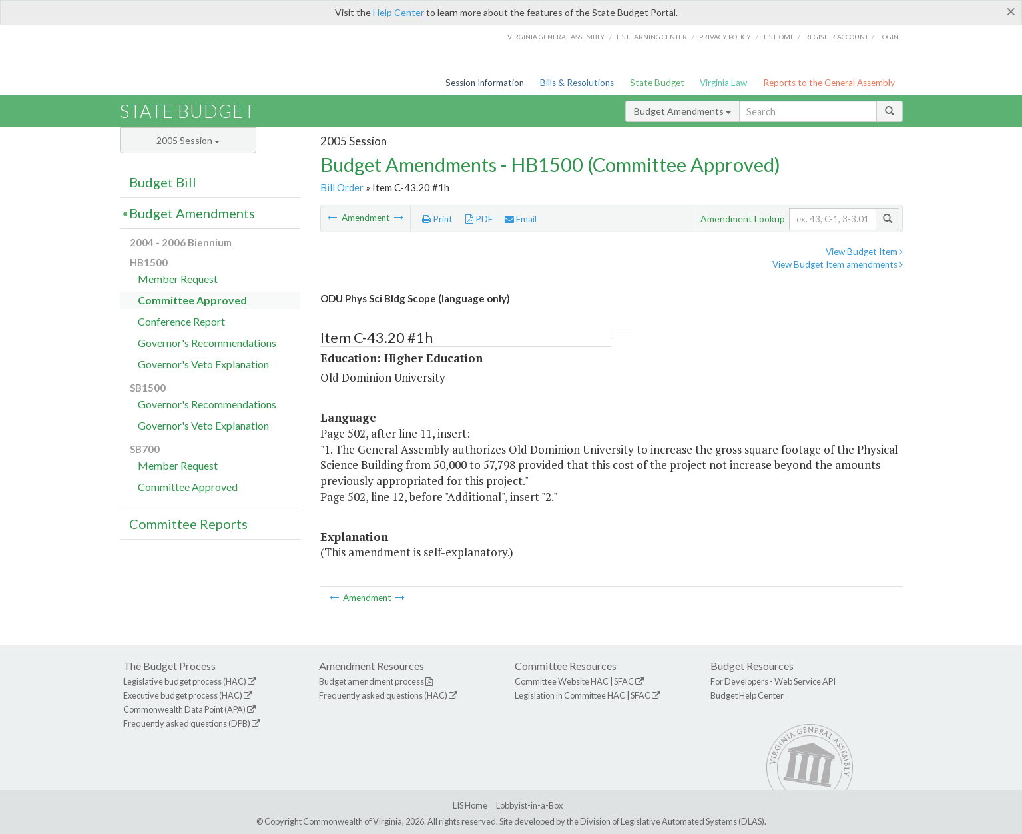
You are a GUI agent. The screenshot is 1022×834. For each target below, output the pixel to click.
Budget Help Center (747, 695)
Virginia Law (723, 82)
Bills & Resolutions (577, 82)
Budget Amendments (682, 111)
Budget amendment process (371, 681)
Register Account (836, 37)
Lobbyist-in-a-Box (529, 805)
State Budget (657, 82)
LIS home (779, 37)
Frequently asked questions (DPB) (186, 723)
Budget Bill (162, 182)
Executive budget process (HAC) (182, 695)
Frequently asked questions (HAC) (383, 695)
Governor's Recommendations (207, 342)
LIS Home (470, 805)
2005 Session (188, 140)
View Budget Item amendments (837, 264)
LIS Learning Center (652, 37)
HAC (600, 681)
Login (889, 37)
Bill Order (342, 187)
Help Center (398, 12)
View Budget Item (864, 251)
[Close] (1011, 11)
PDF (479, 219)
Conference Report (181, 321)
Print (437, 219)
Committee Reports (188, 524)
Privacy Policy (725, 37)
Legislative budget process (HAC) (184, 681)
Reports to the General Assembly (829, 82)
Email (521, 219)
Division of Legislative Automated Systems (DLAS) (672, 821)
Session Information (484, 82)
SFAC (624, 681)
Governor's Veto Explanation (203, 364)
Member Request (178, 278)
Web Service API (805, 681)
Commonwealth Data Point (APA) (184, 709)
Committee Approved (192, 300)
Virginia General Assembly (556, 37)
